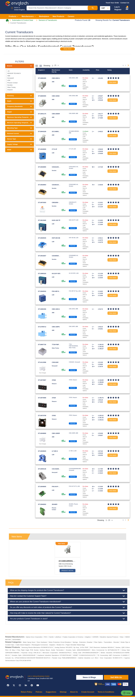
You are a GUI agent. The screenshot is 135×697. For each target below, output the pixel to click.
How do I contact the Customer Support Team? (67, 596)
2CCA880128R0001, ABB (68, 561)
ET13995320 (42, 273)
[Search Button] (93, 8)
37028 (54, 380)
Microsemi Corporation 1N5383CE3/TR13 (57, 652)
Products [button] (13, 16)
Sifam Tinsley (19, 87)
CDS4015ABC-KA (57, 185)
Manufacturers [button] (28, 16)
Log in (117, 7)
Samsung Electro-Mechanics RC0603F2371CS (37, 647)
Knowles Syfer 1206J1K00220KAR (23, 655)
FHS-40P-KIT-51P (57, 291)
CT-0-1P (54, 149)
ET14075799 (42, 415)
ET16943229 (42, 131)
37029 (54, 398)
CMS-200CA (56, 78)
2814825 (54, 504)
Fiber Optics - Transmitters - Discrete (106, 642)
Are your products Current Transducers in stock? (67, 618)
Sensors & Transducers (48, 20)
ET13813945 (42, 220)
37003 (54, 415)
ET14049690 (42, 433)
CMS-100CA (56, 309)
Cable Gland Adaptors (23, 645)
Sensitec (19, 85)
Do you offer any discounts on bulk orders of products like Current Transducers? (67, 607)
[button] (127, 8)
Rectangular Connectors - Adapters (43, 645)
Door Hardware (42, 642)
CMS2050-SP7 (56, 202)
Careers (71, 16)
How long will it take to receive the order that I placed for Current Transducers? (67, 613)
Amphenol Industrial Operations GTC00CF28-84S (54, 655)
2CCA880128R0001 (58, 131)
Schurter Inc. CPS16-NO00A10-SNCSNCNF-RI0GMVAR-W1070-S (27, 658)
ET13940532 (42, 291)
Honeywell (19, 78)
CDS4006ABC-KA (57, 256)
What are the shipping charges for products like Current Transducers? (67, 590)
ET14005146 (42, 469)
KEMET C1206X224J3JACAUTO (84, 655)
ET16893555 (42, 96)
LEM (19, 80)
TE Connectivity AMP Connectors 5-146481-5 (113, 655)
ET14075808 (42, 398)
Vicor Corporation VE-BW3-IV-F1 (111, 658)
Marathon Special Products (109, 637)
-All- (19, 71)
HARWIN (95, 637)
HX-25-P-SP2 (56, 273)
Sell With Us (116, 677)
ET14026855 (42, 167)
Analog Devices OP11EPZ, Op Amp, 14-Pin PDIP (71, 647)
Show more (72, 85)
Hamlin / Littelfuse (55, 637)
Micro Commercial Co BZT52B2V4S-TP (105, 650)
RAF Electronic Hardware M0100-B (102, 647)
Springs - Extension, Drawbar (82, 642)
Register (117, 9)
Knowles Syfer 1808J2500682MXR (78, 650)
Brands (19, 66)
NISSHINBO (16, 639)
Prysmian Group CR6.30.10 (30, 652)
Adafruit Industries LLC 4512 (88, 658)
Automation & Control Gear (22, 20)
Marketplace (44, 16)
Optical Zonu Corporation (34, 637)
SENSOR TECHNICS (19, 73)
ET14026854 (42, 185)
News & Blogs (89, 677)
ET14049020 (42, 451)
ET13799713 (42, 327)
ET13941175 (42, 114)
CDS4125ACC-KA (57, 167)
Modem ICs (60, 645)
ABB (19, 75)
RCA (45, 637)
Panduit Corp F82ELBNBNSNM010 (64, 658)
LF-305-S (55, 451)
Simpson (19, 90)
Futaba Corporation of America (73, 637)
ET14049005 (42, 486)
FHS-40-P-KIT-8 (57, 486)
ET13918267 (42, 256)
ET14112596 (42, 362)
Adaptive (88, 637)
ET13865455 (42, 78)
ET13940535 (42, 238)
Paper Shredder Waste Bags (75, 645)
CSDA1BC (55, 362)
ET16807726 (42, 344)
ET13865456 (42, 309)
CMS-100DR (56, 433)
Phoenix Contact (19, 82)
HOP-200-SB (56, 238)
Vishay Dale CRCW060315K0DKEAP (86, 652)
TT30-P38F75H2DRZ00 (59, 344)
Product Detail (67, 570)
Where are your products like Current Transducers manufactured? (67, 601)
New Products (58, 16)
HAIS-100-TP (56, 220)
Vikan (122, 637)
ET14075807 (42, 380)
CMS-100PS (56, 327)
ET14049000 (42, 149)
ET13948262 (42, 504)
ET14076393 (42, 202)
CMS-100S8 (55, 96)
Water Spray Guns (29, 642)
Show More (67, 49)
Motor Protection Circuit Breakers (60, 642)
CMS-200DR (56, 114)
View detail (112, 82)
